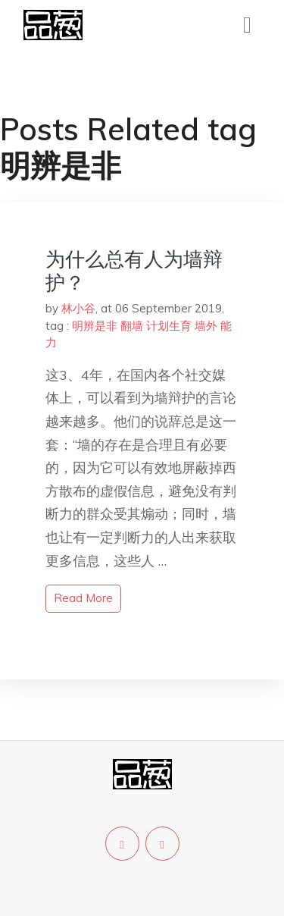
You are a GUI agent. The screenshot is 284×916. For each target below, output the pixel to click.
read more (83, 598)
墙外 (206, 325)
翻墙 (131, 325)
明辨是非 (94, 325)
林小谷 (78, 308)
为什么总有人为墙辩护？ (134, 270)
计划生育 (169, 325)
